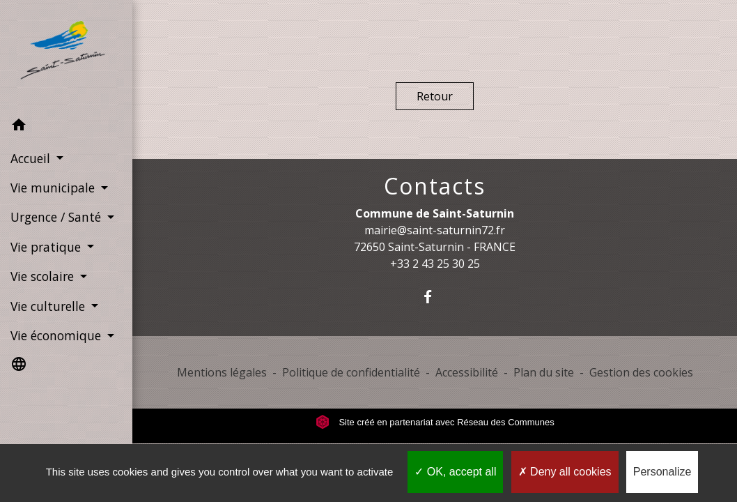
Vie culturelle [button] (49, 306)
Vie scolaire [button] (43, 276)
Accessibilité (466, 372)
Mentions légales (222, 372)
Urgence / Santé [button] (57, 216)
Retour (435, 96)
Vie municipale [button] (54, 187)
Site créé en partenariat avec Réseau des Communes (435, 422)
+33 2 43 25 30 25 (435, 263)
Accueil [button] (32, 158)
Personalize (662, 472)
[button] (66, 127)
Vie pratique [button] (47, 246)
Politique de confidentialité (351, 372)
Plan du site (543, 372)
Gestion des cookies (641, 372)
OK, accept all (455, 472)
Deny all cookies (565, 472)
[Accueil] (66, 55)
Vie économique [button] (57, 335)
